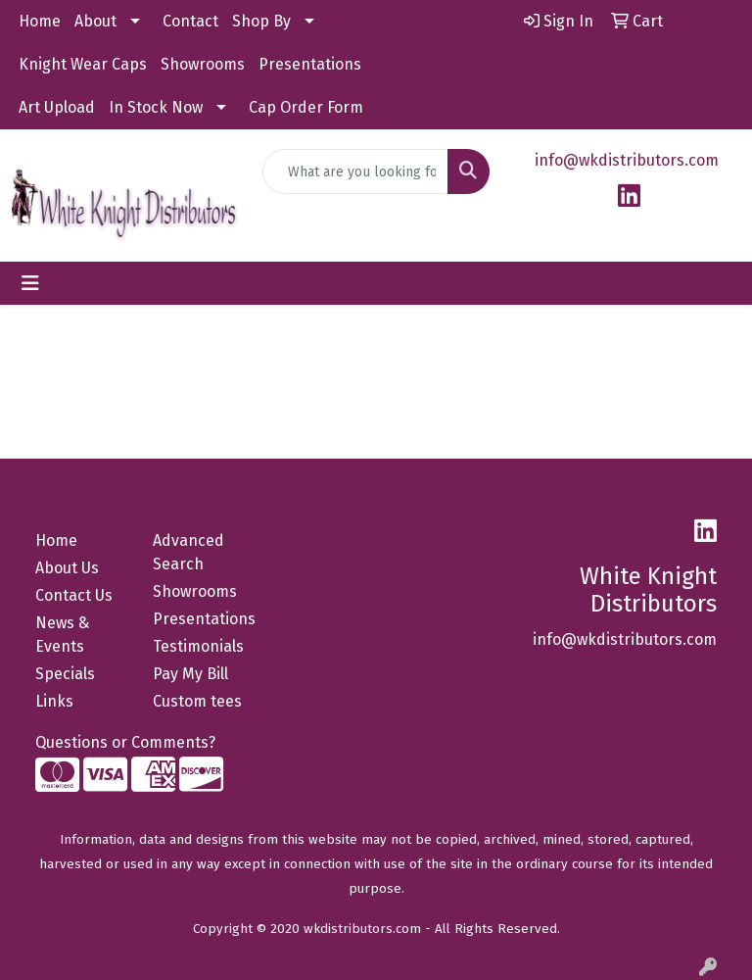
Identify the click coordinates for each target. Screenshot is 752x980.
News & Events (62, 634)
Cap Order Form (306, 107)
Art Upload (57, 107)
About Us (67, 568)
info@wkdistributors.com (627, 160)
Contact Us (74, 595)
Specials (65, 673)
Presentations (309, 64)
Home (40, 21)
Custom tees (197, 701)
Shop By (261, 21)
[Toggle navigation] (30, 283)
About (95, 21)
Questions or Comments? (125, 742)
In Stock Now (156, 107)
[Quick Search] (355, 171)
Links (54, 701)
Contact (190, 21)
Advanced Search (188, 552)
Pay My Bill (190, 673)
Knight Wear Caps (83, 64)
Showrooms (203, 64)
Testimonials (198, 646)
